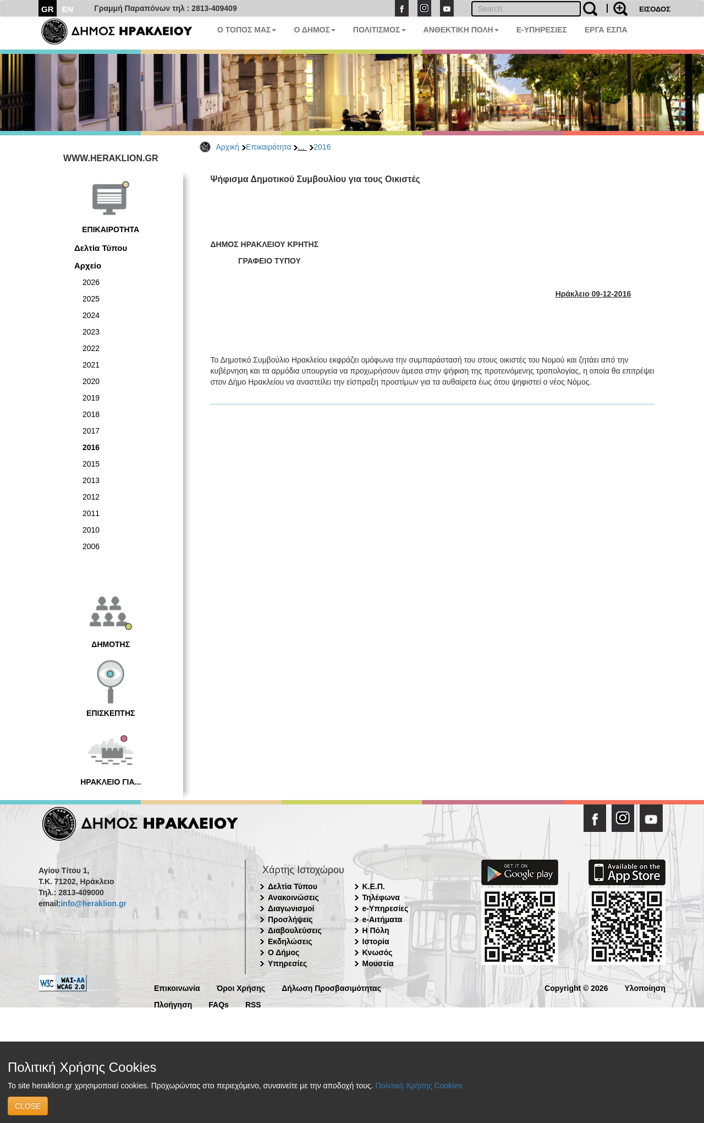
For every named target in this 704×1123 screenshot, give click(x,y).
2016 (322, 147)
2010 (91, 529)
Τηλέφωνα (381, 897)
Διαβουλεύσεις (295, 930)
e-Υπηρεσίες (385, 908)
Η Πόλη (375, 930)
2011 (91, 513)
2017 (91, 430)
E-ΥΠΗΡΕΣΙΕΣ (541, 29)
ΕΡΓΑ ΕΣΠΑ (606, 29)
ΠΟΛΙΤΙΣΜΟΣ (379, 29)
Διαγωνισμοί (291, 908)
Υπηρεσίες (287, 963)
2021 (91, 364)
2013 (91, 480)
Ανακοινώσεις (293, 897)
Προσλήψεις (290, 919)
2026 (91, 282)
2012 (91, 496)
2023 (91, 331)
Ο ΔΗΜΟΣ (314, 29)
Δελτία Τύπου (100, 248)
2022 (91, 348)
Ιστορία (375, 941)
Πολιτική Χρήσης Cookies (418, 1085)
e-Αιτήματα (382, 919)
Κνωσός (377, 952)
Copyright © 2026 (576, 987)
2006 (91, 546)
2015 (91, 463)
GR (47, 9)
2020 (91, 381)
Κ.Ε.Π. (373, 886)
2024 (91, 315)
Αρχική (228, 147)
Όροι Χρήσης (241, 987)
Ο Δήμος (283, 952)
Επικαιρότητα (268, 147)
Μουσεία (378, 963)
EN (68, 9)
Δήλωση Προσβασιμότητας (331, 987)
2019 (91, 397)
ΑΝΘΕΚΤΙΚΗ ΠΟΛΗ (461, 29)
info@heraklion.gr (93, 903)
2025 (91, 298)
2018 (91, 414)
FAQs (218, 1003)
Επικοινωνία (177, 987)
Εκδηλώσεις (290, 941)
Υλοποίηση (645, 987)
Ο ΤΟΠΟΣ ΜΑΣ (246, 29)
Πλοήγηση (173, 1003)
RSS (253, 1003)
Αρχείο (87, 265)
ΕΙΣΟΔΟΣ (654, 9)
